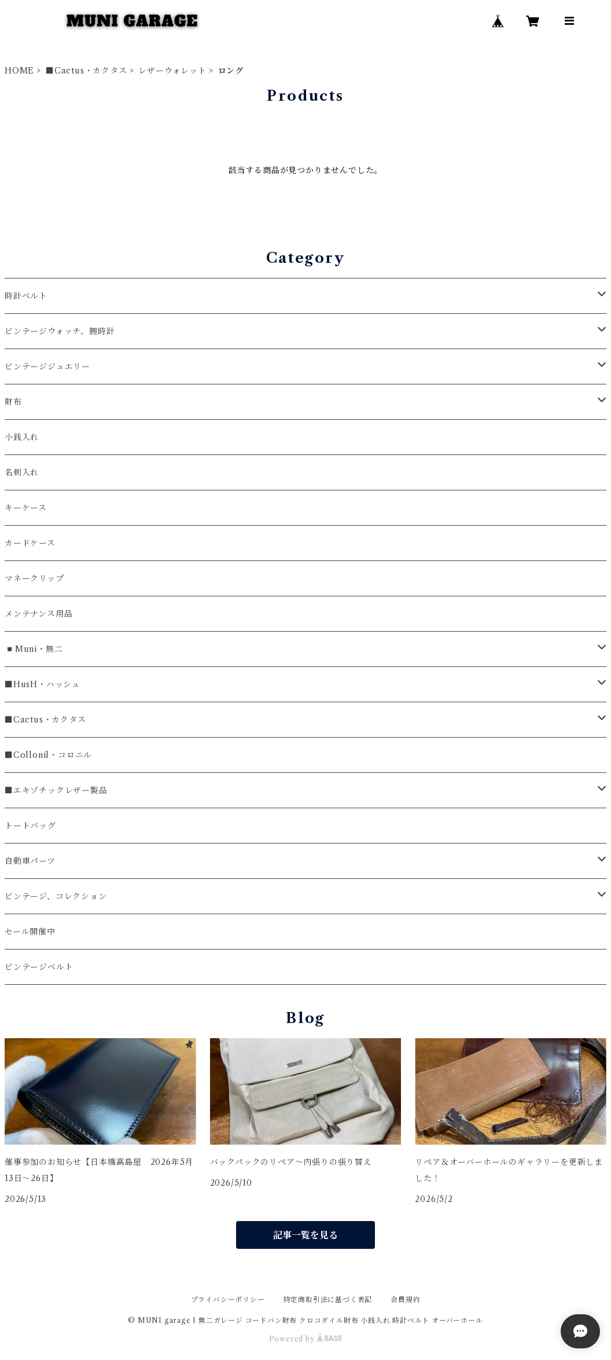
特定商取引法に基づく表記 (328, 1299)
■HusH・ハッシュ (42, 684)
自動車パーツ (30, 861)
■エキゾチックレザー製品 (56, 790)
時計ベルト (26, 296)
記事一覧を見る (305, 1235)
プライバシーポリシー (228, 1299)
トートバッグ (30, 825)
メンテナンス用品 (38, 613)
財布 (13, 402)
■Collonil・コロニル (48, 755)
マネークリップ (34, 578)
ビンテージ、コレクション (56, 896)
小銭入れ (22, 437)
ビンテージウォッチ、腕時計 (60, 331)
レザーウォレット (172, 70)
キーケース (26, 508)
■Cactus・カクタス (86, 70)
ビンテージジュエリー (47, 366)
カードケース (30, 543)
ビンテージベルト (39, 967)
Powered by (306, 1339)
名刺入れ (22, 472)
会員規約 (405, 1299)
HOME (19, 70)
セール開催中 (30, 931)
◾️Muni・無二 (33, 649)
